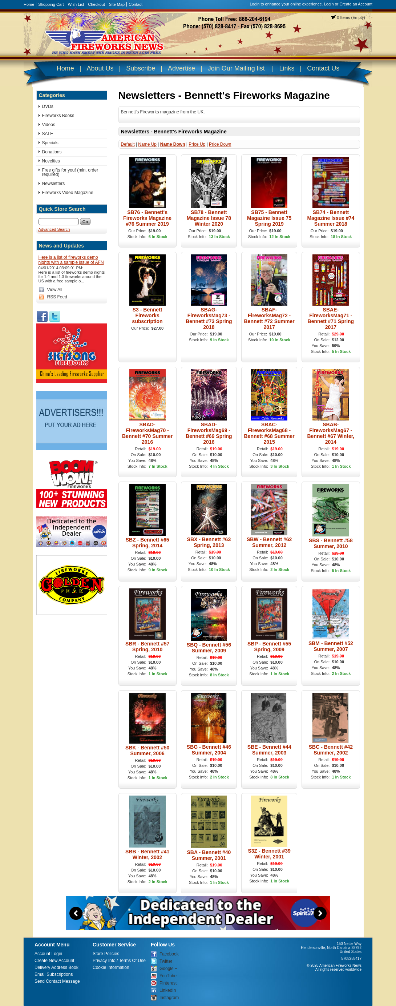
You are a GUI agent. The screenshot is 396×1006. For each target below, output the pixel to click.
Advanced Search (54, 229)
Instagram (169, 997)
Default (128, 144)
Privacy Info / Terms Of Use (119, 960)
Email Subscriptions (54, 974)
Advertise (181, 68)
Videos (48, 124)
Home (29, 4)
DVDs (47, 106)
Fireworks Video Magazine (67, 192)
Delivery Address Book (56, 967)
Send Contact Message (57, 981)
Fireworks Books (58, 115)
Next (320, 913)
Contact (135, 4)
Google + (168, 968)
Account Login (48, 953)
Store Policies (106, 953)
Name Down (172, 144)
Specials (50, 142)
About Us (99, 68)
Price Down (220, 144)
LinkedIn (167, 990)
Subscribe (140, 68)
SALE (47, 133)
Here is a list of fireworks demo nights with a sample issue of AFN (71, 260)
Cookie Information (111, 967)
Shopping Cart (51, 4)
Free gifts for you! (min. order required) (70, 172)
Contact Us (323, 68)
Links (286, 68)
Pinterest (168, 983)
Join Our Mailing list (236, 68)
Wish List (76, 4)
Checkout (96, 4)
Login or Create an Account (348, 4)
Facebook (169, 954)
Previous (75, 913)
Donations (52, 151)
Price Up (197, 144)
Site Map (117, 4)
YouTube (168, 975)
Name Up (147, 144)
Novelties (51, 161)
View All (54, 289)
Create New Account (54, 960)
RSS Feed (57, 296)
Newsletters (53, 183)
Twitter (165, 961)
